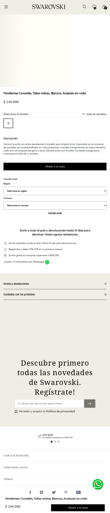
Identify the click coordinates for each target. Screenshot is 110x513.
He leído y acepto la (46, 411)
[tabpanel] (55, 436)
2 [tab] (55, 442)
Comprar (55, 166)
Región (55, 188)
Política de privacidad (60, 411)
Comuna (55, 203)
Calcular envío (55, 212)
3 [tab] (58, 442)
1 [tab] (51, 442)
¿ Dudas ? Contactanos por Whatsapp (23, 262)
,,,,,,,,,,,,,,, (55, 191)
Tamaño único (8, 123)
